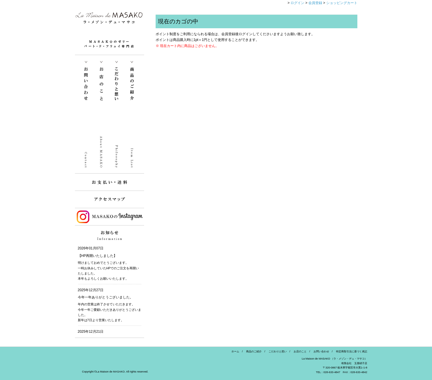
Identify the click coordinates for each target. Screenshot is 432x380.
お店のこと (299, 351)
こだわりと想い (276, 351)
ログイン (297, 3)
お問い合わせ (320, 351)
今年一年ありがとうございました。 (105, 297)
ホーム (235, 351)
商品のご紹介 (253, 351)
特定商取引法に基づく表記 (350, 351)
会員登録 (315, 3)
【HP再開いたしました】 (97, 256)
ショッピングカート (341, 3)
